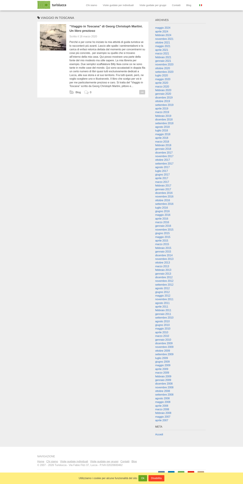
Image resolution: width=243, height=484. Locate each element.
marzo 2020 (162, 86)
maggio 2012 (162, 295)
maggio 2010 (162, 328)
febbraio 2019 (163, 116)
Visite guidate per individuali (118, 5)
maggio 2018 (162, 134)
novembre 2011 (164, 299)
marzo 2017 (162, 182)
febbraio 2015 (163, 248)
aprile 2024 (161, 31)
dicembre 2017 (164, 152)
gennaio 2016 (163, 225)
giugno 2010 (162, 325)
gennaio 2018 (163, 148)
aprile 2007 (161, 420)
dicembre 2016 (164, 193)
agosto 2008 (162, 398)
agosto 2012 (162, 288)
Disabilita (156, 478)
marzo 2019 (162, 112)
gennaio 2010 (163, 339)
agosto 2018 (162, 127)
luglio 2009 (161, 358)
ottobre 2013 (162, 262)
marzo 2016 (162, 222)
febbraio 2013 (163, 270)
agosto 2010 (162, 321)
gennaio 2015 (163, 251)
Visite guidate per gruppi (152, 5)
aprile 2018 (161, 137)
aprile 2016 (161, 218)
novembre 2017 (164, 156)
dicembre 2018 (164, 119)
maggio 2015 (162, 237)
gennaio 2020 (163, 93)
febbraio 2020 (163, 90)
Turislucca (52, 5)
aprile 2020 (161, 82)
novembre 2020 (164, 64)
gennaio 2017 (163, 189)
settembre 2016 (164, 204)
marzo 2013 (162, 266)
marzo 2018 (162, 141)
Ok (142, 478)
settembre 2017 (164, 163)
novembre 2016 (164, 196)
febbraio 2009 (163, 376)
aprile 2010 (161, 332)
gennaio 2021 (163, 60)
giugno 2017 (162, 174)
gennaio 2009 (163, 380)
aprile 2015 (161, 240)
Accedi (159, 434)
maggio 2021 (162, 46)
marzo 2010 (162, 336)
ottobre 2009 (162, 350)
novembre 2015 (164, 229)
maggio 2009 (162, 365)
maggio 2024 (162, 27)
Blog (188, 5)
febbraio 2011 (163, 310)
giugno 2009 (162, 361)
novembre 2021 (164, 39)
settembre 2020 (164, 71)
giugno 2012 (162, 292)
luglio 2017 (161, 171)
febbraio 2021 (163, 57)
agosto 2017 (162, 167)
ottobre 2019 (162, 101)
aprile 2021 (161, 49)
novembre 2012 (164, 281)
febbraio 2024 (163, 35)
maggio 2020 (162, 79)
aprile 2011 (161, 306)
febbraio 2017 (163, 185)
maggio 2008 (162, 402)
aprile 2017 (161, 178)
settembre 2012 (164, 284)
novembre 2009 (164, 347)
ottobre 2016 (162, 200)
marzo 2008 (162, 409)
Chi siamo (91, 5)
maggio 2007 (162, 416)
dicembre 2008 (164, 383)
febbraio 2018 (163, 145)
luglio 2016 (161, 207)
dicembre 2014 (164, 255)
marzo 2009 (162, 372)
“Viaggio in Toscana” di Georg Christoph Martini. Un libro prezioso (106, 28)
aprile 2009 (161, 369)
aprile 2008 (161, 405)
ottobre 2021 (162, 42)
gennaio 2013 (163, 273)
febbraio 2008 (163, 413)
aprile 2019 (161, 108)
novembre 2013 (164, 259)
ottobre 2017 (162, 159)
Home (40, 461)
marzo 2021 (162, 53)
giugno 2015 (162, 233)
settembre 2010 (164, 317)
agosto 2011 (162, 303)
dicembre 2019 (164, 97)
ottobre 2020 (162, 68)
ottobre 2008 (162, 391)
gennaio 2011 (163, 314)
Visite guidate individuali (74, 461)
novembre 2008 (164, 387)
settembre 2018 (164, 123)
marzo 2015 (162, 244)
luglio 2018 (161, 130)
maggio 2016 (162, 214)
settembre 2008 (164, 394)
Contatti (176, 5)
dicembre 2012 (164, 277)
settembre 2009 (164, 354)
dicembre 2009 (164, 343)
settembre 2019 (164, 105)
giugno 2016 (162, 211)
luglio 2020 (161, 75)
